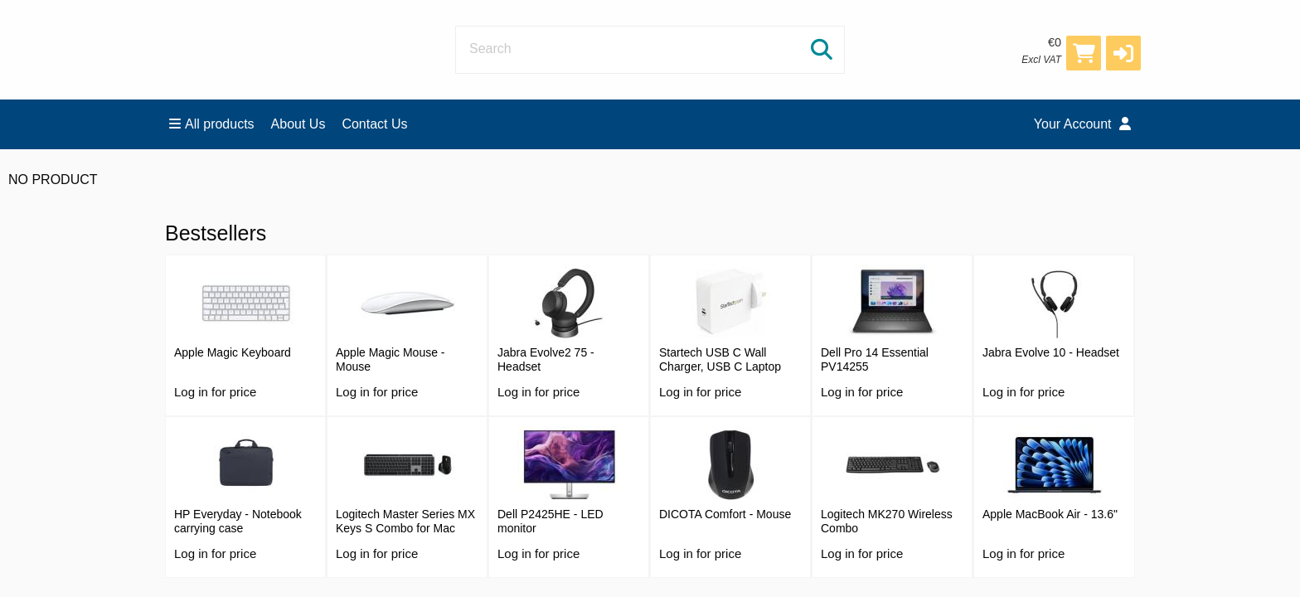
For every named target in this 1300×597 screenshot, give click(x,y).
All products (212, 124)
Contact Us (374, 124)
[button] (1123, 53)
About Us (298, 124)
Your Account (1082, 124)
